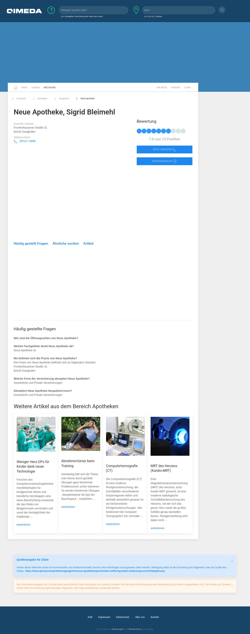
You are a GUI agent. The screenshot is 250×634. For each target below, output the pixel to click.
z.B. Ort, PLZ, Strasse (153, 16)
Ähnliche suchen (66, 243)
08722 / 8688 (28, 141)
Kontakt (175, 87)
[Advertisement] (125, 52)
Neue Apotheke (85, 99)
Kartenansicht (164, 161)
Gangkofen (61, 99)
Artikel (88, 243)
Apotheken (39, 99)
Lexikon (35, 87)
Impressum (104, 617)
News (24, 87)
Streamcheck (134, 629)
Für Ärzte (161, 87)
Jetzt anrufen (165, 150)
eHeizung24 (118, 629)
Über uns (140, 617)
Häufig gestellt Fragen (31, 243)
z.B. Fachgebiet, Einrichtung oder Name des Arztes (82, 16)
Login (187, 87)
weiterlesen (23, 524)
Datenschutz (122, 617)
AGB (90, 617)
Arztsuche (50, 87)
